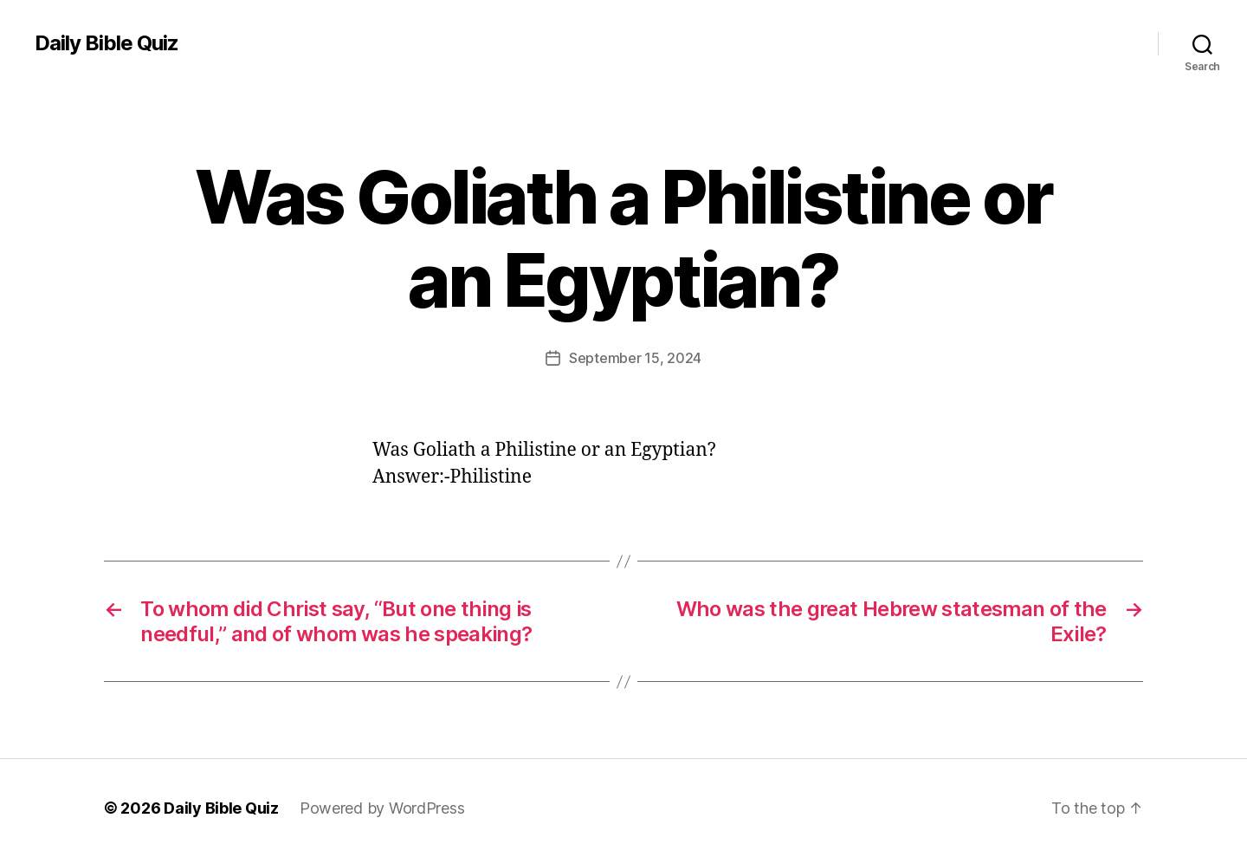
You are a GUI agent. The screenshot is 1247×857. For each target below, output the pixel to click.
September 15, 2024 (635, 358)
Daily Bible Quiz (106, 43)
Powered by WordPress (382, 808)
